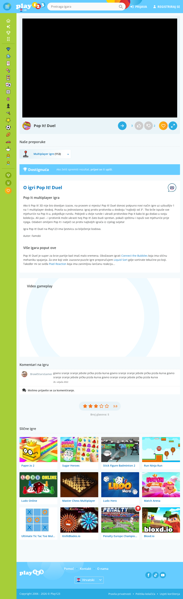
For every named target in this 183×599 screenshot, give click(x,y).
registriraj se (166, 7)
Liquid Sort (121, 260)
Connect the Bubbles (134, 255)
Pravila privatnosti (119, 594)
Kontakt (85, 569)
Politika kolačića (145, 594)
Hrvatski (85, 580)
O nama (102, 569)
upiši (109, 169)
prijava (138, 7)
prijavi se (96, 169)
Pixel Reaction (57, 264)
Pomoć (69, 569)
